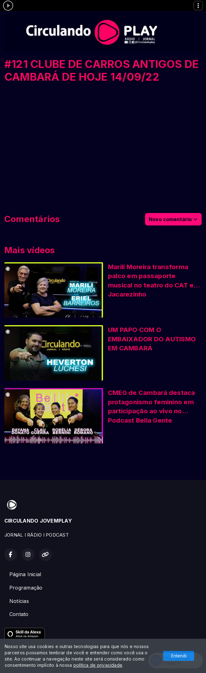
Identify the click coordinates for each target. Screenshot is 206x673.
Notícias (19, 601)
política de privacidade (98, 665)
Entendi (178, 655)
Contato (19, 614)
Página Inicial (25, 574)
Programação (26, 588)
